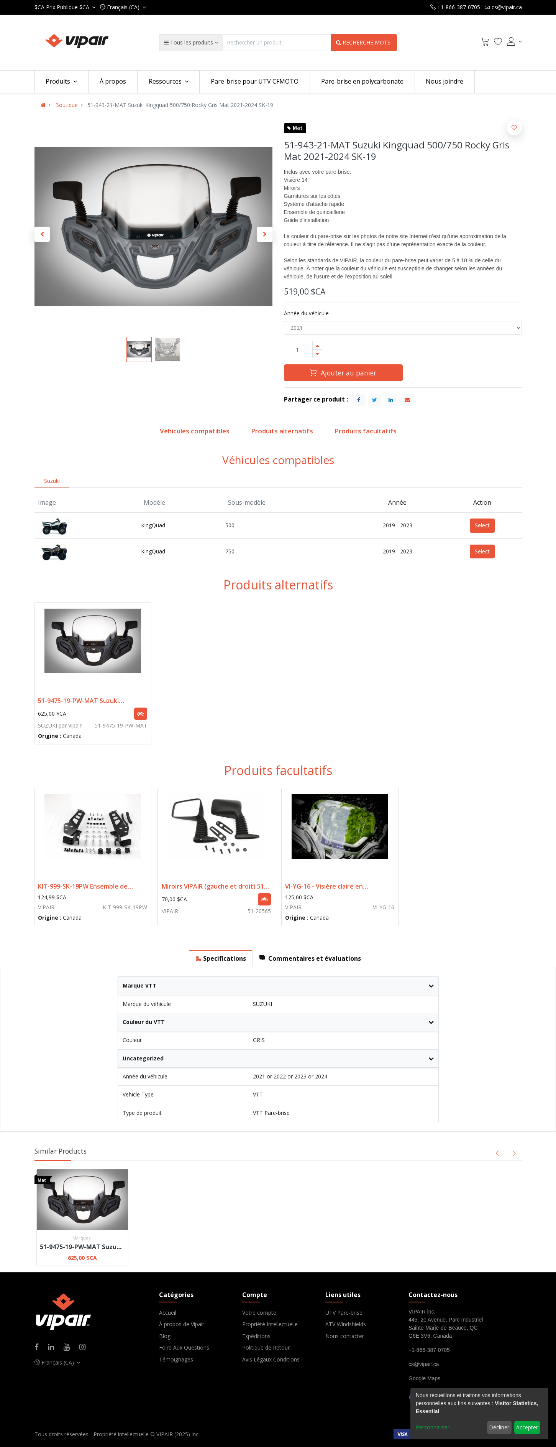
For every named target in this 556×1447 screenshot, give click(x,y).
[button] (123, 7)
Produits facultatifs (366, 430)
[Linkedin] (53, 1347)
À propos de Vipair (181, 1324)
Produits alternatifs (282, 430)
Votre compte (259, 1312)
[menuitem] (113, 82)
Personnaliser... (434, 1427)
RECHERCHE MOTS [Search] (364, 42)
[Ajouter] (317, 345)
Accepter (527, 1427)
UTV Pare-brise (343, 1312)
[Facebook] (39, 1347)
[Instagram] (84, 1347)
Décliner (499, 1427)
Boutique (66, 105)
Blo (163, 1336)
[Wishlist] (498, 43)
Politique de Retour (266, 1347)
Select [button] (482, 525)
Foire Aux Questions (184, 1347)
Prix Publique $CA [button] (62, 7)
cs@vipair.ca (423, 1364)
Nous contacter (344, 1336)
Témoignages (176, 1359)
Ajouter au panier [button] (343, 372)
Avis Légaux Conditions (271, 1359)
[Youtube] (69, 1347)
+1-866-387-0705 (429, 1350)
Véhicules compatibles (195, 430)
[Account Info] (514, 41)
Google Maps (424, 1378)
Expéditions (256, 1336)
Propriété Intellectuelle (270, 1324)
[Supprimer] (317, 354)
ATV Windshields (345, 1324)
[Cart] (485, 43)
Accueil (167, 1312)
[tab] (221, 958)
